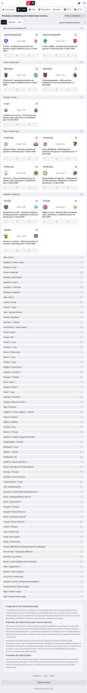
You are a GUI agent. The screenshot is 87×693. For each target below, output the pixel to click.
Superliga (7, 201)
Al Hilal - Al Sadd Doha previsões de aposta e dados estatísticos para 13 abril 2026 (20, 48)
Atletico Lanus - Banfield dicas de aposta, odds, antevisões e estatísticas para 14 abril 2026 (59, 214)
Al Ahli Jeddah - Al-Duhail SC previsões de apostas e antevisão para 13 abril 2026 (59, 47)
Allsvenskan (8, 69)
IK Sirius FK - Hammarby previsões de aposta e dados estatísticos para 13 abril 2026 (20, 82)
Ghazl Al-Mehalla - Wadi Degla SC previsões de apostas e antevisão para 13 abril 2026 (59, 151)
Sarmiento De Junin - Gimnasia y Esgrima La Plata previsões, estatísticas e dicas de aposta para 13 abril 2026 (20, 214)
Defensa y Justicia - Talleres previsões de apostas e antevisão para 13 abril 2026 (20, 242)
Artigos (52, 676)
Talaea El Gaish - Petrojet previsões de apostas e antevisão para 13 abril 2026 (19, 150)
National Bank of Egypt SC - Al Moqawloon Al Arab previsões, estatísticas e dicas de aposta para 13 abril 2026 (59, 180)
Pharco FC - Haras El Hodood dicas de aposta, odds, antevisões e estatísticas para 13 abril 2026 (19, 180)
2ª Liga (6, 104)
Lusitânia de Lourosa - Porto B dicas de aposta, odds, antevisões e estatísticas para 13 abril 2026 (19, 117)
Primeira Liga (8, 138)
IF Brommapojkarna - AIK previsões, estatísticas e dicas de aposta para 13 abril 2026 (58, 82)
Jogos (45, 676)
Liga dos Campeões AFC (12, 35)
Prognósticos (37, 676)
